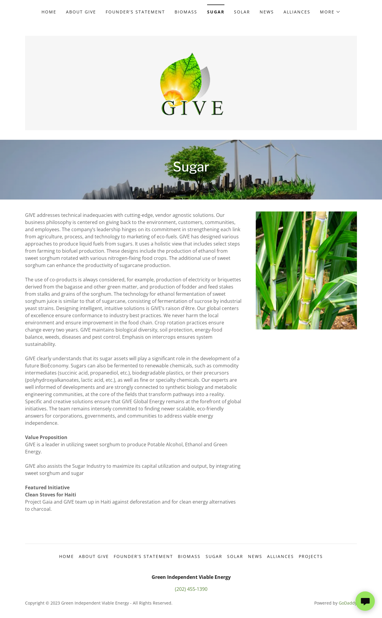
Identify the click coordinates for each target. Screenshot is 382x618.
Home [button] (66, 556)
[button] (330, 12)
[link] (191, 82)
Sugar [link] (215, 12)
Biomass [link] (186, 12)
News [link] (267, 12)
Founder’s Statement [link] (135, 12)
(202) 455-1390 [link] (191, 589)
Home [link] (48, 12)
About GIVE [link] (81, 12)
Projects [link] (311, 556)
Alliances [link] (297, 12)
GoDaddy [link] (348, 603)
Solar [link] (242, 12)
